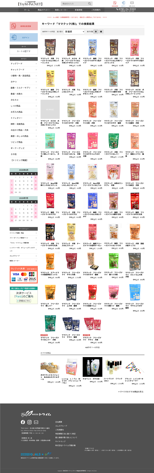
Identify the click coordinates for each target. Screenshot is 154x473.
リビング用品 (16, 142)
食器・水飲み (16, 94)
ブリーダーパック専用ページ (19, 238)
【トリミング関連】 (19, 160)
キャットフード (17, 69)
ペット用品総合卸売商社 (30, 3)
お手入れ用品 (16, 112)
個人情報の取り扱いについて (66, 437)
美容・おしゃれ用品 (19, 136)
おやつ (14, 81)
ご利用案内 (96, 10)
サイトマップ (60, 441)
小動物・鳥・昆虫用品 (20, 75)
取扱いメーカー (61, 10)
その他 (14, 154)
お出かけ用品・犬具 (19, 130)
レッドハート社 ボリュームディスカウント (22, 249)
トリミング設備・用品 (17, 233)
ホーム (27, 10)
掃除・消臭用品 (17, 124)
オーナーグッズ (17, 148)
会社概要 (58, 422)
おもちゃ (15, 100)
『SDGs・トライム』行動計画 (19, 243)
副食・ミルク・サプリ (20, 88)
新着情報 (78, 10)
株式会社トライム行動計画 (65, 445)
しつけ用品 (15, 106)
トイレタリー (16, 118)
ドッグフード (16, 63)
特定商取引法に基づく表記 (65, 434)
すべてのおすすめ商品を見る (131, 392)
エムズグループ (14, 256)
